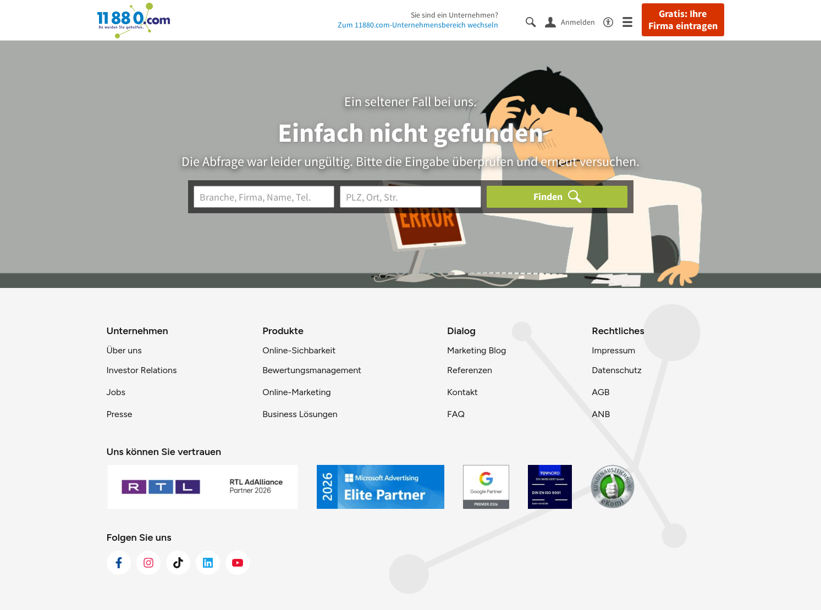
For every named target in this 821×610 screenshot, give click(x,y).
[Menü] (632, 21)
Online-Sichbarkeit (298, 350)
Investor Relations (142, 370)
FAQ (456, 414)
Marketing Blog (476, 350)
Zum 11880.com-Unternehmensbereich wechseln (418, 25)
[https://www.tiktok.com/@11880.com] (178, 563)
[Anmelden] (574, 21)
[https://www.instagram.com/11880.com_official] (148, 563)
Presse (120, 414)
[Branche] (264, 197)
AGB (600, 392)
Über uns (124, 350)
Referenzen (469, 370)
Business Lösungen (299, 414)
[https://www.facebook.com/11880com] (119, 563)
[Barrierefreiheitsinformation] (612, 21)
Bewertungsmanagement (311, 370)
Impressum (613, 350)
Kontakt (462, 392)
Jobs (116, 392)
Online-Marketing (296, 392)
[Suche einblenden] (535, 21)
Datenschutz (617, 370)
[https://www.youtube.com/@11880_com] (237, 563)
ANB (601, 414)
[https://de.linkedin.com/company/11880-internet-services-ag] (208, 563)
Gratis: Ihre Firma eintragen (683, 19)
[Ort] (410, 197)
